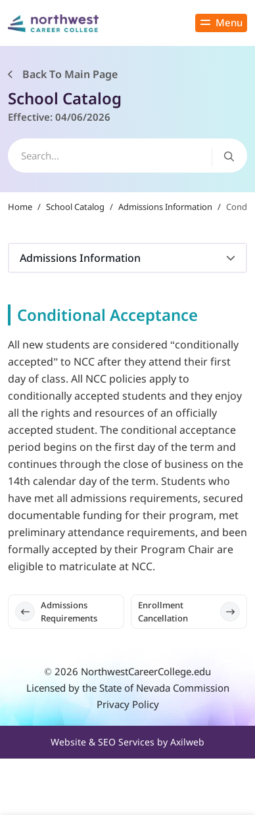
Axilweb (187, 742)
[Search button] (229, 156)
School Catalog (75, 207)
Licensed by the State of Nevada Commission (127, 687)
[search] (127, 155)
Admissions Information (165, 207)
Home (20, 207)
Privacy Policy (128, 704)
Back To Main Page (63, 74)
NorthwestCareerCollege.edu (146, 671)
